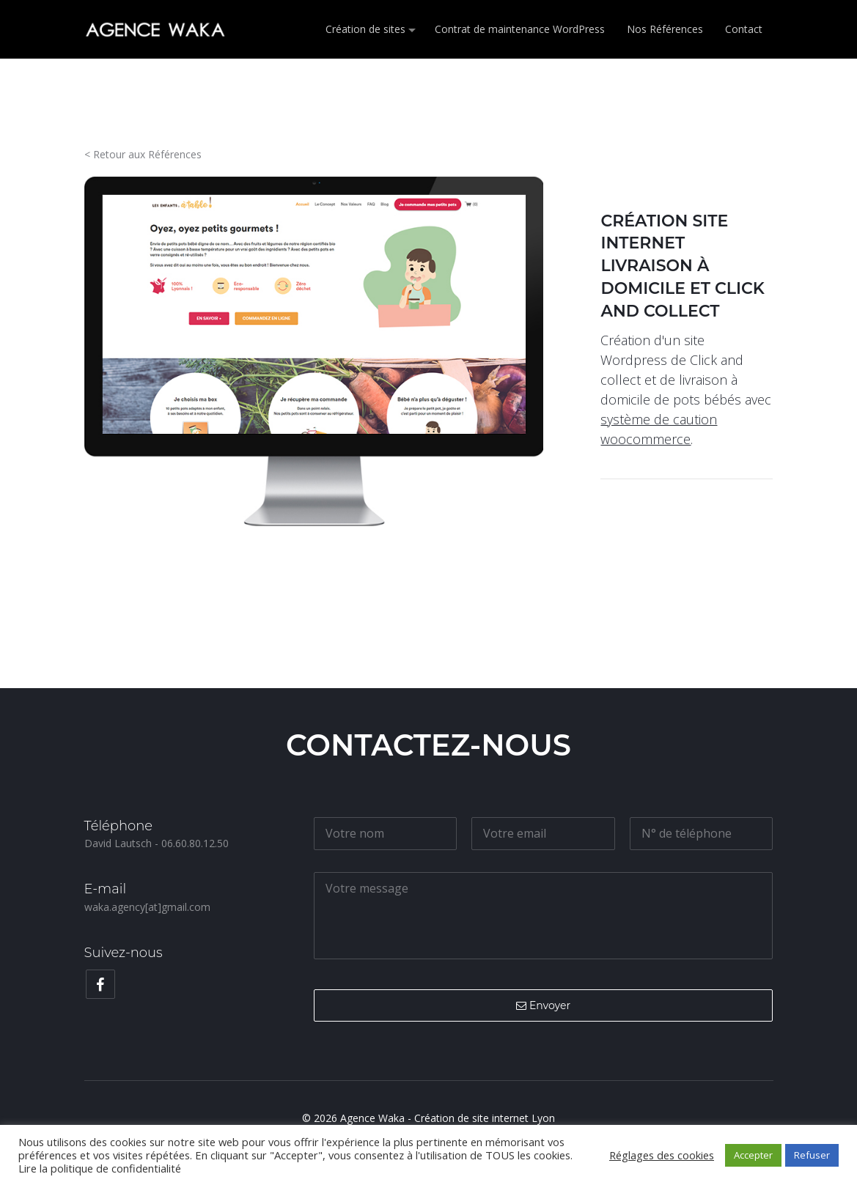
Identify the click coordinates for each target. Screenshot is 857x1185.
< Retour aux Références (143, 154)
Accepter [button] (753, 1155)
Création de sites (365, 29)
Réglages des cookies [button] (661, 1155)
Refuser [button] (812, 1155)
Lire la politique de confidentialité (99, 1168)
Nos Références (665, 29)
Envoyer (543, 1005)
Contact (743, 29)
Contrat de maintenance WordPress (520, 29)
